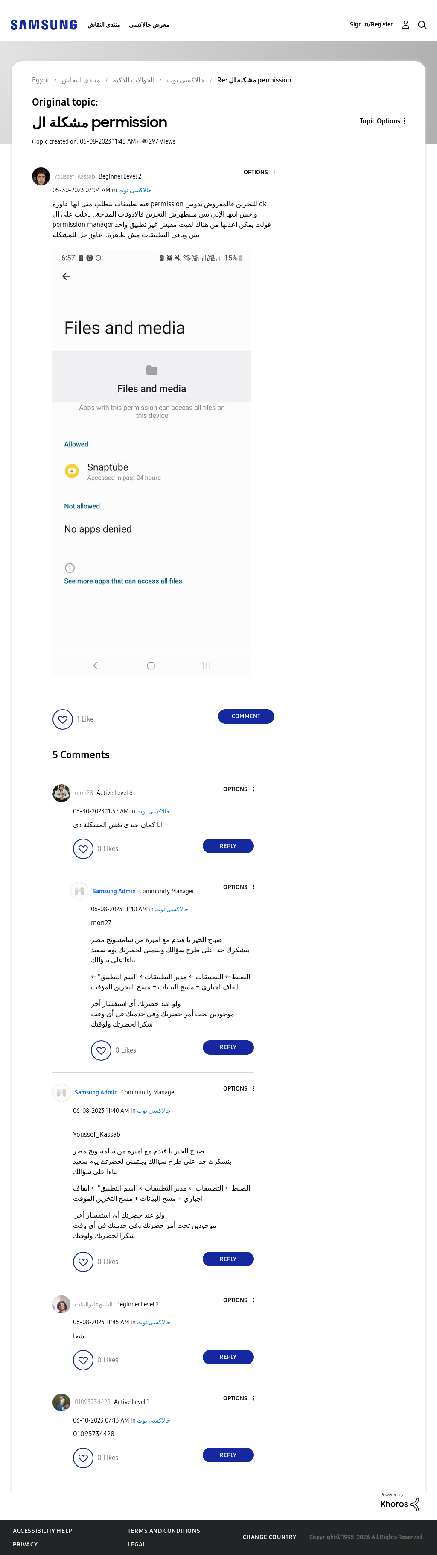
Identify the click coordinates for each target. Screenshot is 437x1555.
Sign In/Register (371, 24)
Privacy (25, 1544)
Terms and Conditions (164, 1530)
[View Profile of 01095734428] (93, 1402)
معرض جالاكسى (149, 25)
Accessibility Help (42, 1530)
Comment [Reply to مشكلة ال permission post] (246, 716)
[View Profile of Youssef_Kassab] (74, 176)
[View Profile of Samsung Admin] (114, 891)
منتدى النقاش (103, 25)
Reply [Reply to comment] (228, 846)
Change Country (270, 1537)
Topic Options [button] (380, 121)
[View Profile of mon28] (84, 793)
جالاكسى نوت (135, 190)
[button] (259, 173)
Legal (137, 1544)
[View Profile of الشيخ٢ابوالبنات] (94, 1304)
